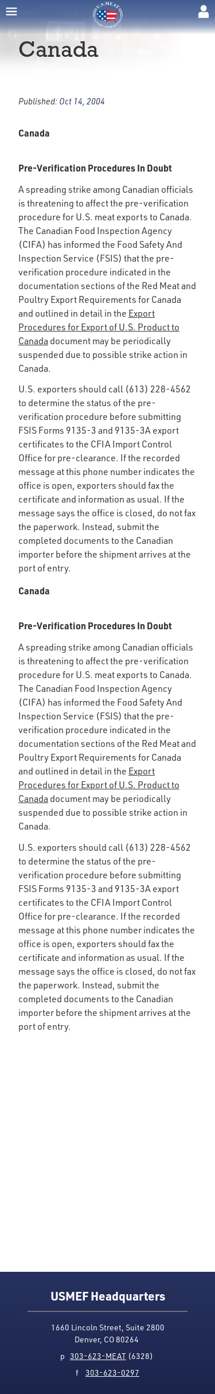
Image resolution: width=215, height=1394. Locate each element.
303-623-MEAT (98, 1356)
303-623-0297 (112, 1372)
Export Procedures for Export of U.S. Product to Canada (98, 326)
